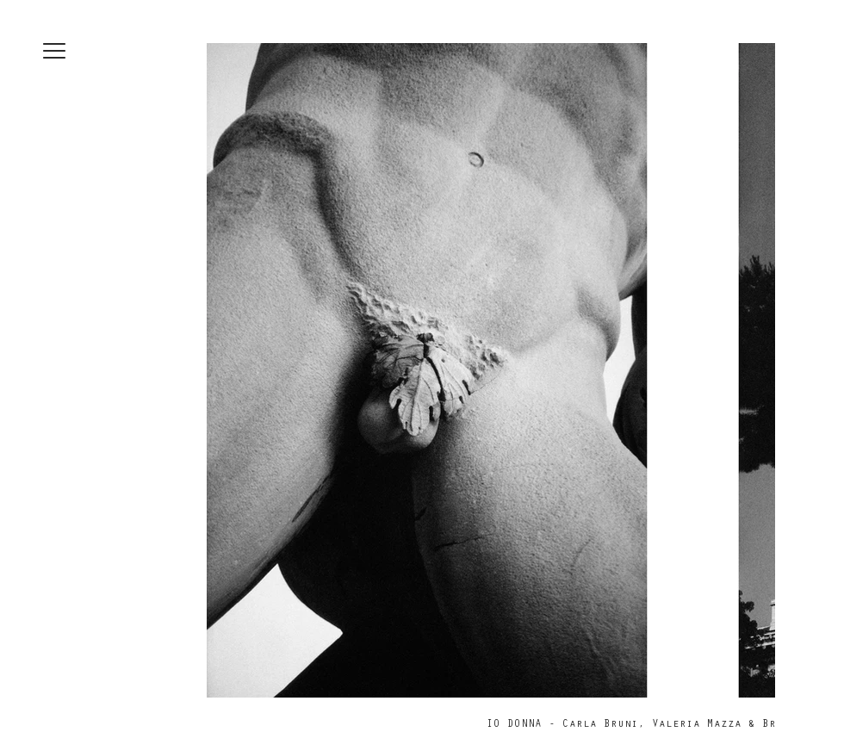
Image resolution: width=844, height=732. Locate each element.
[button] (54, 51)
